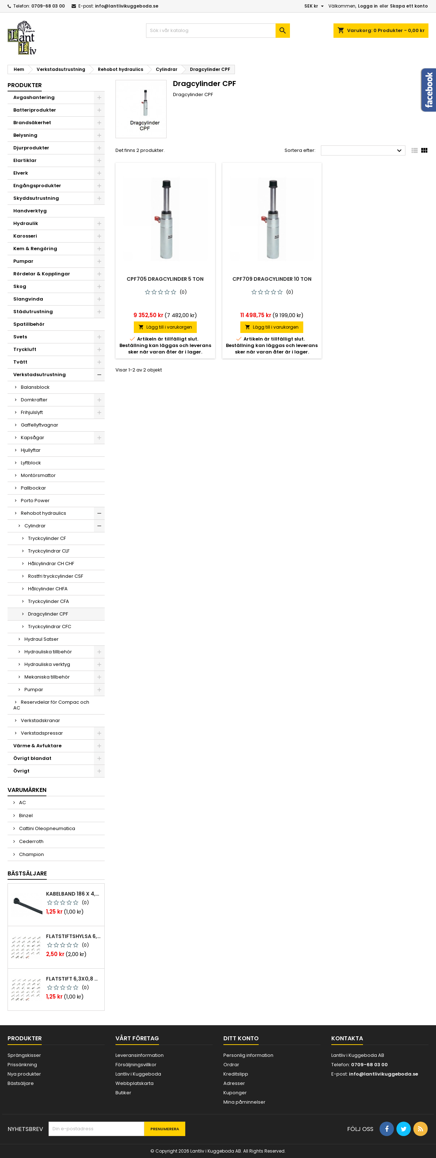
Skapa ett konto (409, 6)
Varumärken (27, 790)
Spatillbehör (29, 324)
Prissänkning (22, 1064)
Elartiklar (25, 160)
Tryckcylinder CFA (48, 601)
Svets (20, 336)
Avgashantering (34, 97)
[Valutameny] (315, 6)
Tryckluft (24, 349)
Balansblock (35, 387)
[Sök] (218, 30)
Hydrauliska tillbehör (48, 651)
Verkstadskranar (40, 720)
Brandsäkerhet (32, 122)
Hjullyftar (31, 450)
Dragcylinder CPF (48, 613)
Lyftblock (31, 462)
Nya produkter (24, 1074)
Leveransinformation (139, 1055)
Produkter (25, 85)
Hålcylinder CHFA (48, 588)
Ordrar (231, 1064)
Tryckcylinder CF (47, 538)
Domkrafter (34, 399)
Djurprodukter (31, 147)
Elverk (20, 173)
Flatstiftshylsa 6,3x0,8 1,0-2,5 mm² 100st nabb (73, 936)
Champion (31, 854)
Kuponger (235, 1092)
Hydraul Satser (41, 639)
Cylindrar (35, 525)
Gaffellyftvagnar (39, 425)
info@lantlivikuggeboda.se (126, 6)
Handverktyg (30, 210)
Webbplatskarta (134, 1083)
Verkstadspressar (42, 733)
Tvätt (20, 362)
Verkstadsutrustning (39, 374)
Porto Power (35, 500)
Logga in (368, 6)
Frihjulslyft (32, 412)
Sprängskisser (24, 1055)
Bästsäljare (27, 873)
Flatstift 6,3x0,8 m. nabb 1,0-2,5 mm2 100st (73, 979)
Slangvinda (28, 299)
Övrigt (21, 770)
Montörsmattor (38, 475)
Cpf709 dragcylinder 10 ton (272, 279)
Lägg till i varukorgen (165, 327)
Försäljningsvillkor (135, 1064)
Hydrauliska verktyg (47, 664)
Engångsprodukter (37, 185)
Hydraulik (25, 223)
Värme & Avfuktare (37, 745)
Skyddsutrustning (36, 198)
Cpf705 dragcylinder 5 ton (165, 279)
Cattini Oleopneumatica (46, 828)
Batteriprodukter (34, 110)
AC (22, 802)
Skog (19, 286)
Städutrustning (33, 311)
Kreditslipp (235, 1074)
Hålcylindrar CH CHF (51, 563)
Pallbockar (33, 488)
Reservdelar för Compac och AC (51, 705)
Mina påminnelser (244, 1102)
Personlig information (248, 1055)
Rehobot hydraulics (43, 513)
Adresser (234, 1083)
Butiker (123, 1092)
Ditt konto (241, 1038)
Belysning (25, 135)
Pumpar (23, 261)
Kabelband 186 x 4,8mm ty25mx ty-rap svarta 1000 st (73, 894)
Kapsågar (32, 437)
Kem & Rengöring (35, 248)
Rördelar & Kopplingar (41, 273)
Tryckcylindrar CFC (49, 626)
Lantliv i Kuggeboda (138, 1074)
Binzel (25, 815)
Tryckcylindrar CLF (48, 551)
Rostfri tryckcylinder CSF (55, 576)
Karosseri (25, 236)
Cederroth (31, 841)
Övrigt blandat (32, 758)
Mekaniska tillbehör (47, 676)
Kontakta (347, 1038)
